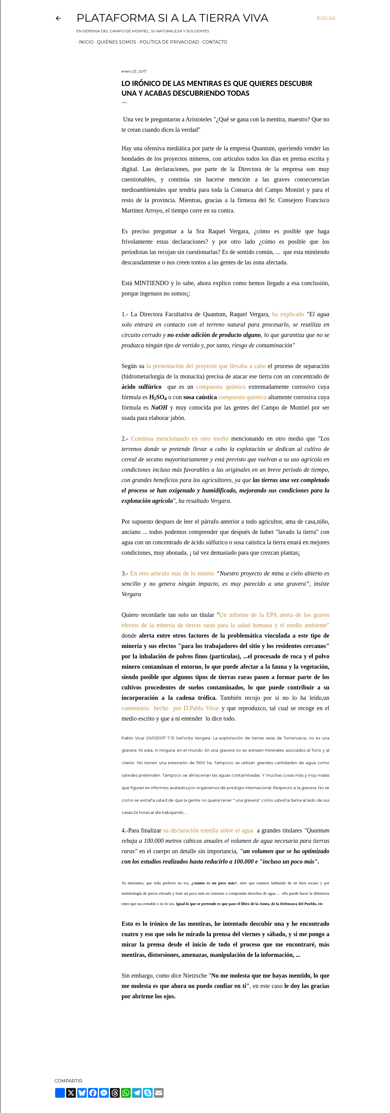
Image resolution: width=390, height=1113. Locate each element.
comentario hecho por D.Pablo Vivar (172, 708)
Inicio (83, 42)
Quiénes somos (114, 42)
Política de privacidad (167, 42)
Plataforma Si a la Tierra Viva (172, 17)
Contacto (212, 42)
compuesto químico (221, 386)
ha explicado (288, 314)
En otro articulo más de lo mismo (172, 573)
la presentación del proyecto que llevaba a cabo (207, 366)
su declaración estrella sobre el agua (208, 830)
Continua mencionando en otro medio (179, 438)
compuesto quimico (242, 397)
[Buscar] (326, 18)
